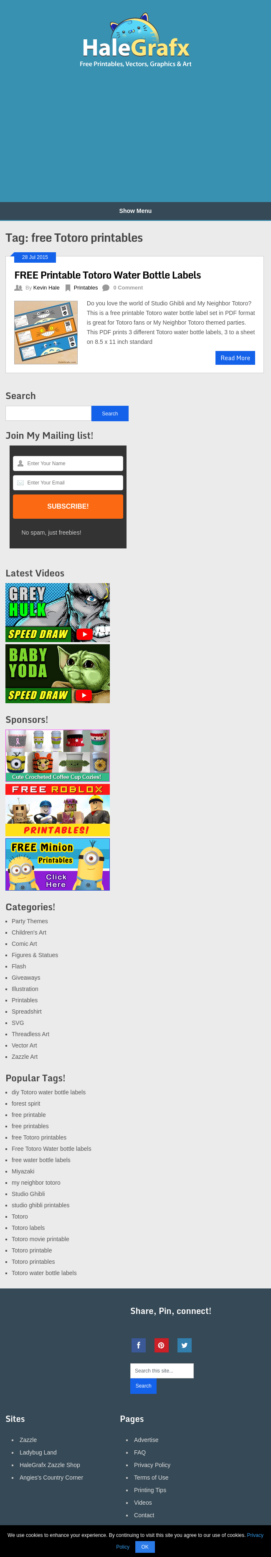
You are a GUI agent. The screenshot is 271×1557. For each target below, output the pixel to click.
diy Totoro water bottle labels (49, 1092)
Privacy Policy (152, 1465)
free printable (29, 1114)
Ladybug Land (38, 1452)
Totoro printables (33, 1261)
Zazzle (28, 1440)
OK (145, 1547)
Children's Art (29, 932)
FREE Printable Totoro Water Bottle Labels (107, 274)
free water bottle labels (41, 1160)
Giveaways (26, 977)
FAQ (140, 1452)
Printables (86, 287)
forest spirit (26, 1103)
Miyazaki (23, 1171)
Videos (143, 1502)
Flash (19, 966)
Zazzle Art (25, 1056)
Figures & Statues (35, 955)
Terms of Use (151, 1477)
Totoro (20, 1216)
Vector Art (24, 1045)
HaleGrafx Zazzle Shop (50, 1465)
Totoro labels (28, 1227)
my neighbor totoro (36, 1182)
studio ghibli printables (41, 1205)
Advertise (146, 1440)
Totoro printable (32, 1250)
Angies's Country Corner (51, 1477)
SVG (18, 1022)
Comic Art (24, 943)
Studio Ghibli (28, 1194)
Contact (144, 1515)
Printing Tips (150, 1490)
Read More (235, 358)
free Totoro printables (39, 1137)
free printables (30, 1126)
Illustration (25, 989)
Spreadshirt (27, 1011)
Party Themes (30, 921)
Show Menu (135, 210)
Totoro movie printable (40, 1239)
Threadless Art (30, 1034)
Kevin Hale (46, 287)
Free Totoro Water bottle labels (51, 1148)
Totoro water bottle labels (44, 1273)
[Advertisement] (99, 135)
